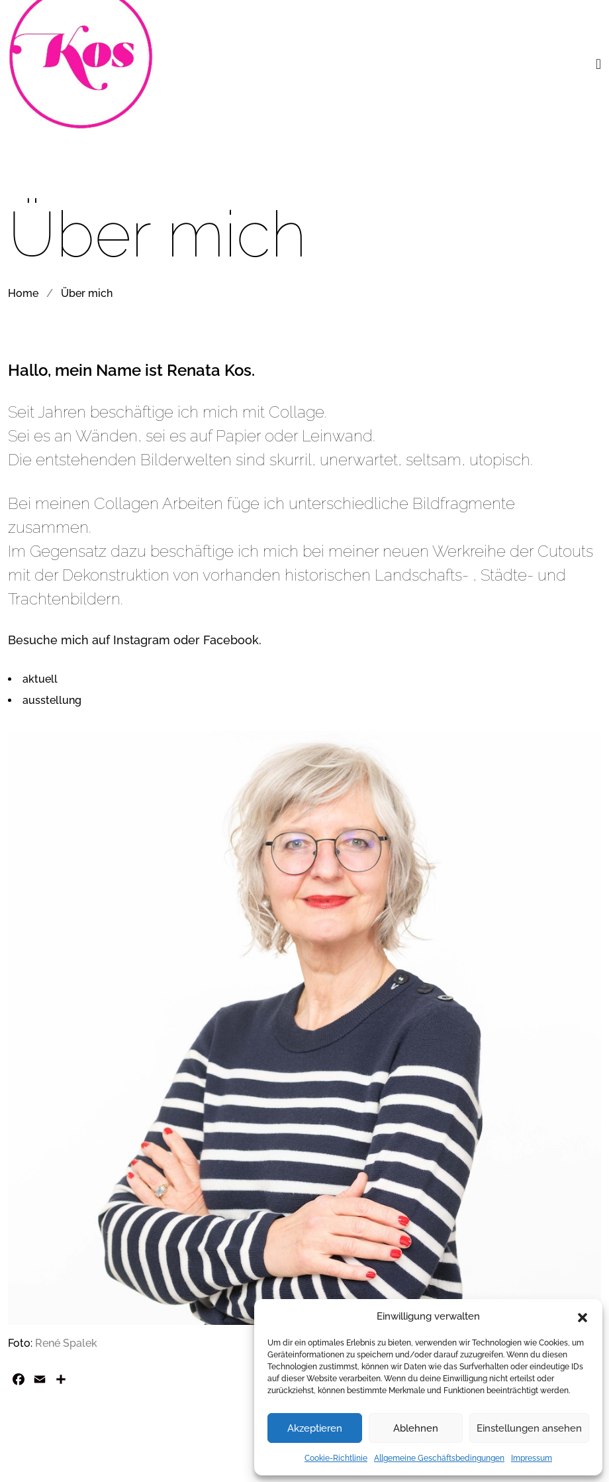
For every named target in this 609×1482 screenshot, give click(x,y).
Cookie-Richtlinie (335, 1458)
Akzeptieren (314, 1428)
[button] (582, 1316)
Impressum (531, 1458)
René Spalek (66, 1343)
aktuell (40, 679)
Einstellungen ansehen (529, 1428)
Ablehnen (415, 1428)
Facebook (231, 640)
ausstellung (52, 700)
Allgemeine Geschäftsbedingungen (439, 1458)
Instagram (141, 640)
